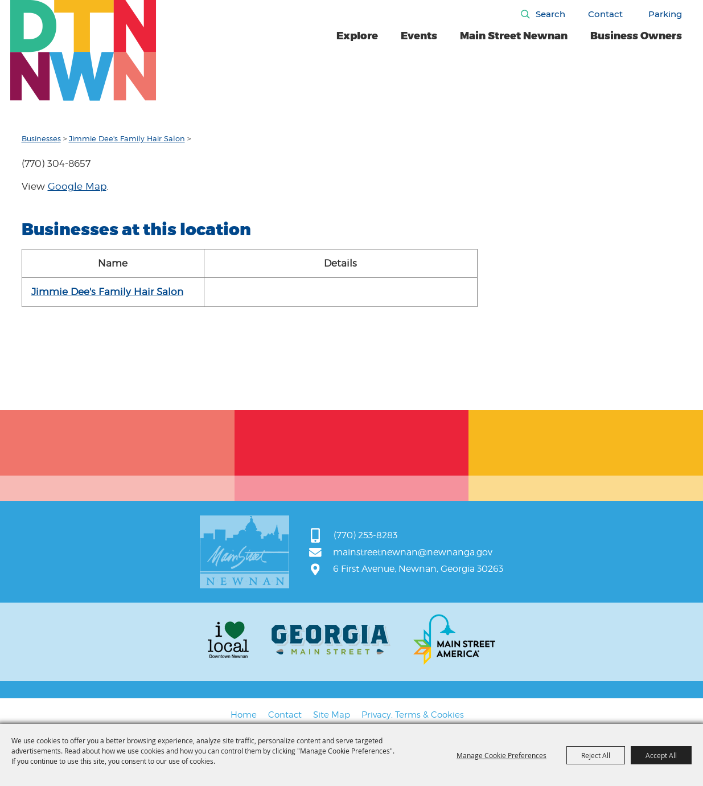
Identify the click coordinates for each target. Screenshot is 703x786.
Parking (665, 14)
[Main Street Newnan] (83, 50)
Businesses (41, 138)
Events (419, 36)
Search (550, 14)
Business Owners (636, 36)
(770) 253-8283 (365, 535)
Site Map (331, 715)
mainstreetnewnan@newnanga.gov (412, 552)
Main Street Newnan (514, 36)
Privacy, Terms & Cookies (412, 715)
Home (244, 715)
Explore (357, 36)
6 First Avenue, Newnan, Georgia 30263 (418, 568)
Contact (605, 14)
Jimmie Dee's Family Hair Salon (127, 138)
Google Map (77, 186)
